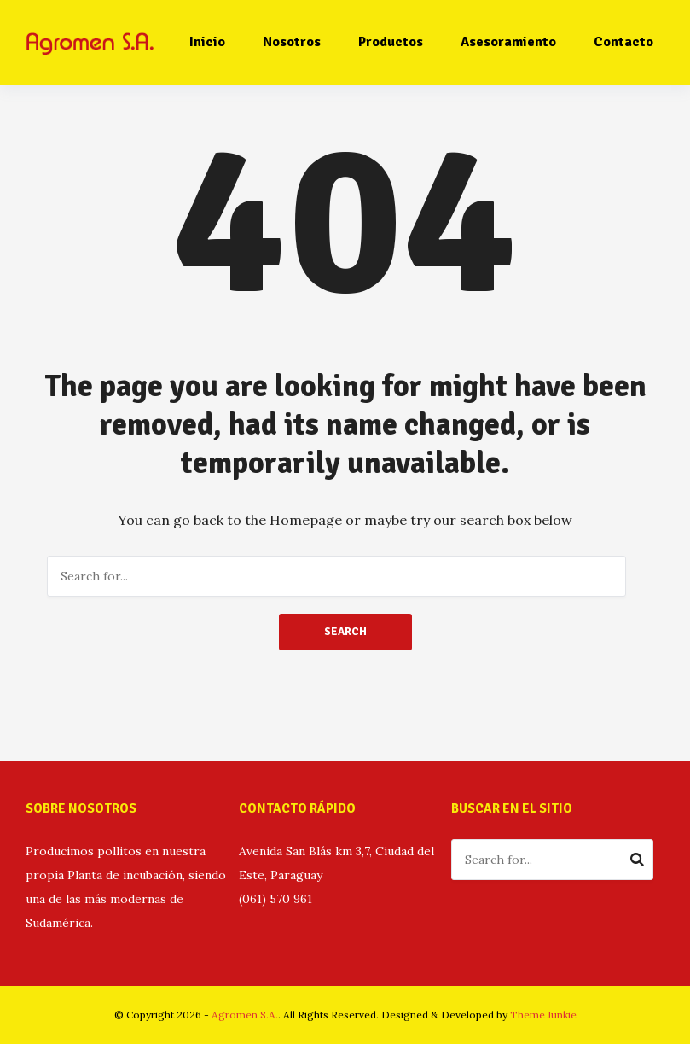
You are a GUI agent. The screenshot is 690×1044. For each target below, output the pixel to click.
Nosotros (292, 41)
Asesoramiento (508, 41)
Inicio (207, 41)
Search (345, 632)
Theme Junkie (543, 1014)
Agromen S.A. (245, 1014)
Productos (390, 41)
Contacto (623, 41)
